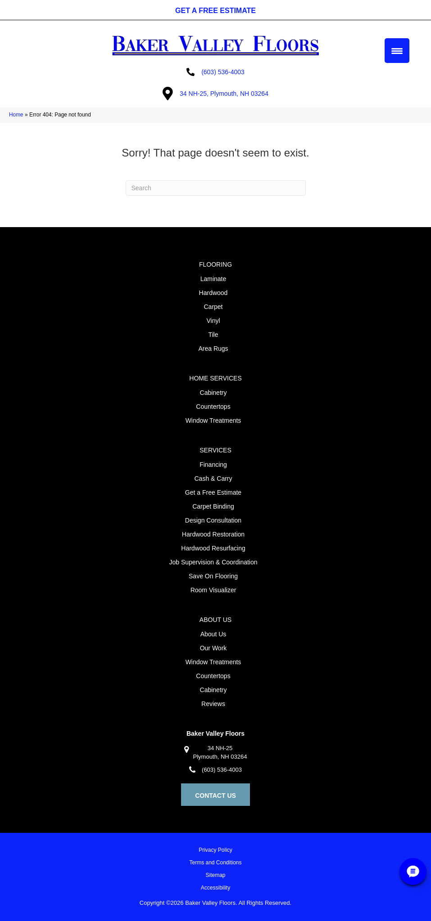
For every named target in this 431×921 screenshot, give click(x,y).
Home (16, 115)
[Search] (216, 188)
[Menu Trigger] (397, 50)
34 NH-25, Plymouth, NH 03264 (224, 93)
